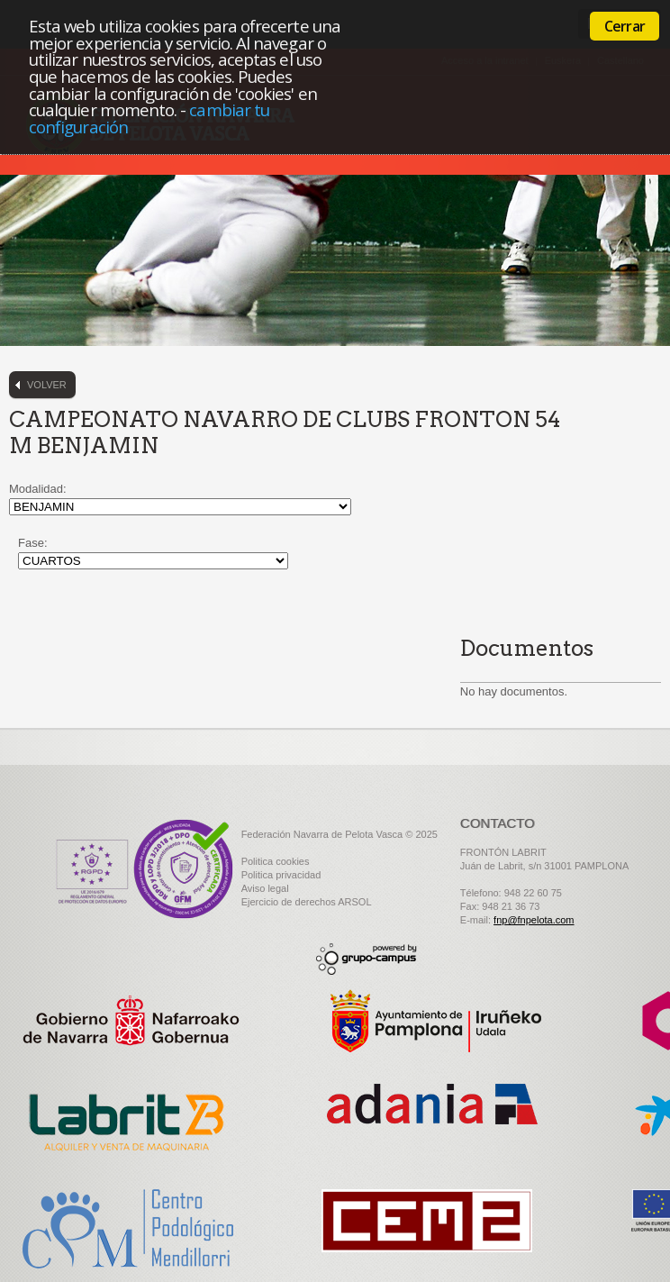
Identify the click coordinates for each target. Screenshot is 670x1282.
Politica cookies (275, 861)
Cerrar (624, 26)
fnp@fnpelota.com (533, 919)
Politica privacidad (281, 874)
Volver (47, 384)
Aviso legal (265, 888)
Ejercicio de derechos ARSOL (306, 901)
